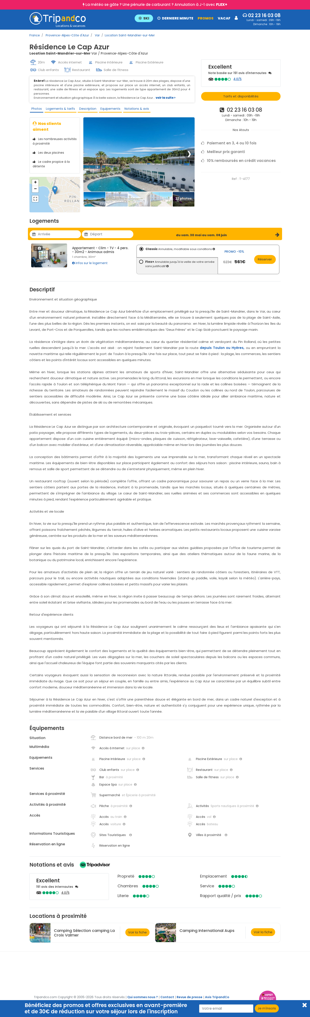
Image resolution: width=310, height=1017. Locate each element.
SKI (144, 18)
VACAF (224, 18)
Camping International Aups (206, 933)
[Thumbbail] (94, 202)
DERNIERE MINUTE (175, 18)
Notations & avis (135, 109)
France (34, 35)
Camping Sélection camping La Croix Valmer (84, 936)
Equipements (109, 109)
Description (86, 109)
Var (97, 35)
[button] (186, 18)
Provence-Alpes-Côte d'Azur (67, 35)
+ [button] (35, 185)
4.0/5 (237, 79)
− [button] (35, 192)
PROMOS (205, 18)
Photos (36, 109)
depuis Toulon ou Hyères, (222, 350)
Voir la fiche (137, 935)
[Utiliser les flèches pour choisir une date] (59, 237)
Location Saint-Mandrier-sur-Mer (130, 35)
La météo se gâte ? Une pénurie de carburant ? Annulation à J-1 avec (156, 4)
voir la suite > (166, 98)
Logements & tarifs (59, 109)
